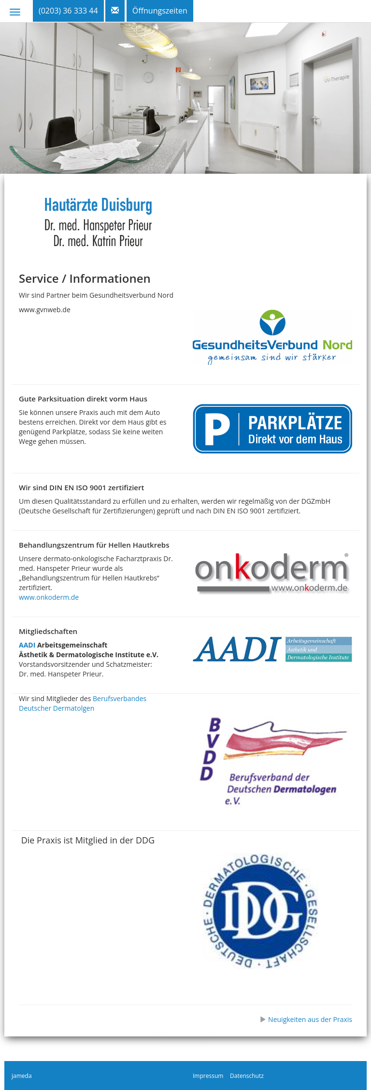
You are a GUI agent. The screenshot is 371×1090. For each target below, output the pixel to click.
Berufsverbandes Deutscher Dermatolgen (82, 703)
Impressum (208, 1076)
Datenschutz (247, 1076)
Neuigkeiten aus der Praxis (305, 1019)
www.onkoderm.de (49, 597)
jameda (22, 1076)
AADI (27, 644)
